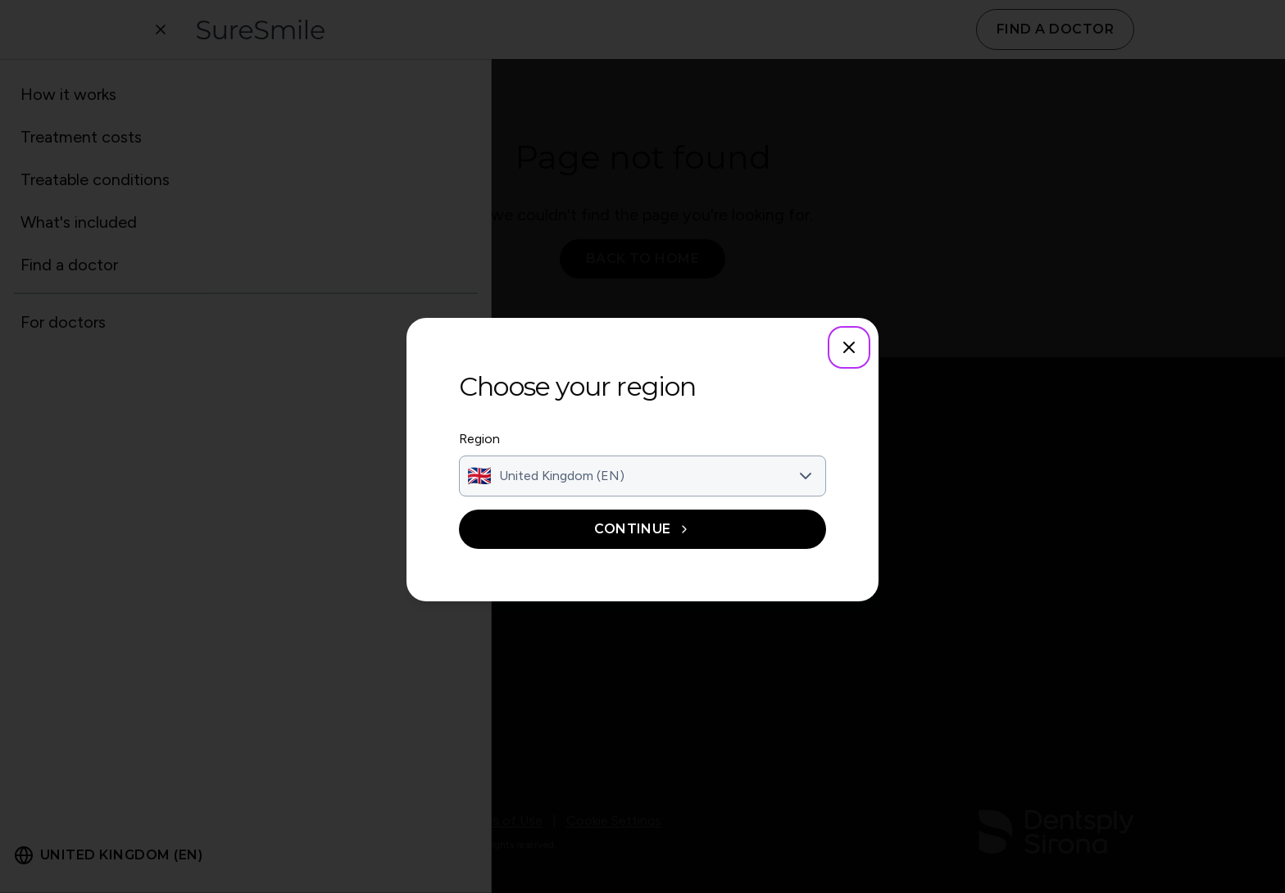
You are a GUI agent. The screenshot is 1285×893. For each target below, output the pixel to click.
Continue (642, 529)
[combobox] (642, 476)
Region (479, 438)
